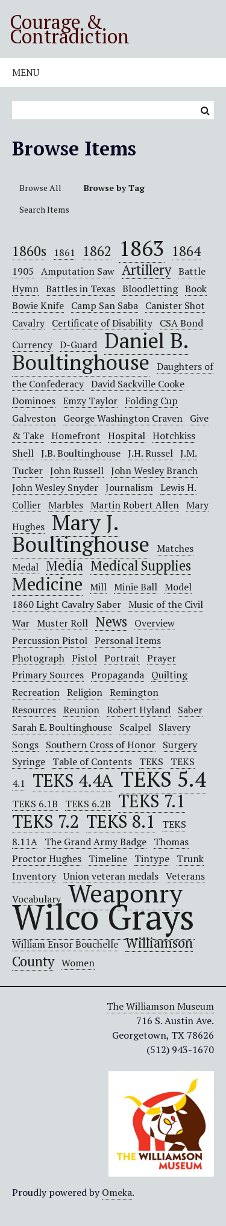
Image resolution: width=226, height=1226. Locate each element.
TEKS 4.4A (73, 780)
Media (64, 565)
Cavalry (28, 323)
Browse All (40, 187)
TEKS (151, 761)
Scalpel (135, 727)
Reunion (81, 709)
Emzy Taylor (90, 400)
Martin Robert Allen (134, 504)
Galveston (34, 418)
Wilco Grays (103, 916)
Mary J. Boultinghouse (80, 533)
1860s (29, 251)
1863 (142, 248)
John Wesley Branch (154, 470)
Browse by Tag (114, 187)
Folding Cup (151, 400)
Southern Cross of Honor (100, 744)
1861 (64, 252)
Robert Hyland (139, 709)
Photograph (38, 658)
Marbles (65, 504)
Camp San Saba (104, 305)
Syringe (28, 761)
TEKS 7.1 (151, 800)
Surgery (180, 744)
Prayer (161, 658)
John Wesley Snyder (55, 487)
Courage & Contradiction (70, 29)
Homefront (76, 435)
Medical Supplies (140, 565)
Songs (25, 744)
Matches (175, 548)
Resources (34, 709)
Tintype (151, 858)
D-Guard (78, 344)
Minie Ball (135, 586)
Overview (154, 623)
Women (78, 962)
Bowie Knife (38, 305)
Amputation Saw (78, 271)
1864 (186, 251)
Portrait (122, 658)
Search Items (44, 209)
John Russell (77, 470)
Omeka (117, 1192)
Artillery (146, 269)
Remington (134, 692)
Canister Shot (175, 305)
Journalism (129, 487)
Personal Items (128, 640)
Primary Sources (48, 674)
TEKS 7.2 (45, 821)
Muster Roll (62, 623)
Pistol (84, 658)
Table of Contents (92, 761)
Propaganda (117, 674)
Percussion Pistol (49, 640)
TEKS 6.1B (35, 803)
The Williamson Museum (160, 1006)
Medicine (47, 583)
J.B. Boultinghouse (81, 453)
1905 (23, 271)
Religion (84, 692)
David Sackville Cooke (137, 383)
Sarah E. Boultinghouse (62, 727)
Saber (190, 709)
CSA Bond (181, 323)
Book (196, 288)
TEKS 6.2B (88, 803)
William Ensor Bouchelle (65, 944)
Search (205, 110)
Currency (32, 344)
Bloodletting (150, 288)
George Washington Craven (123, 418)
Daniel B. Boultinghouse (100, 351)
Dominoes (33, 400)
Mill (98, 586)
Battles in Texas (80, 288)
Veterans (185, 876)
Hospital (126, 435)
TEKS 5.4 (163, 779)
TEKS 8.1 (120, 821)
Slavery (174, 727)
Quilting (169, 674)
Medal (25, 567)
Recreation (36, 692)
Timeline (108, 858)
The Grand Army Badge (95, 841)
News (111, 621)
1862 (97, 251)
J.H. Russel (150, 453)
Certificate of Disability (102, 323)
